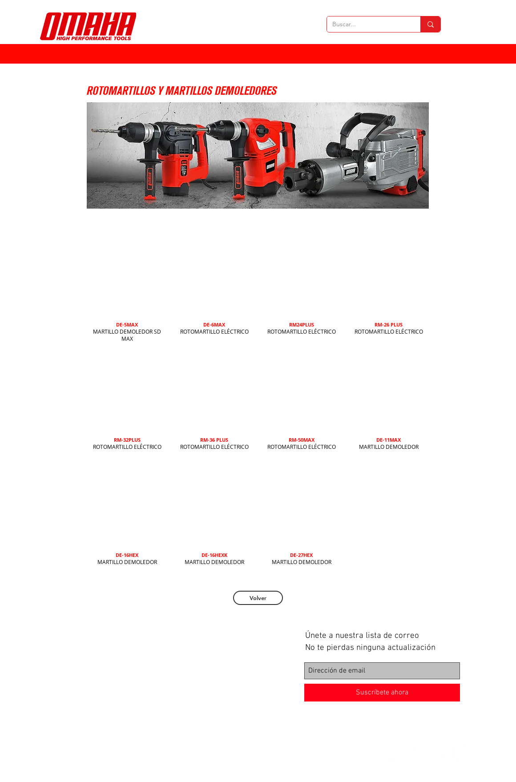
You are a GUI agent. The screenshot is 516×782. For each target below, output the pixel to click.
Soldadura (110, 697)
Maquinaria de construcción (132, 674)
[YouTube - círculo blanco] (461, 752)
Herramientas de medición (131, 667)
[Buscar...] (367, 24)
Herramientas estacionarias (132, 659)
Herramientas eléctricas (128, 637)
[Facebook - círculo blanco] (392, 752)
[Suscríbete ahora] (382, 692)
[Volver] (258, 598)
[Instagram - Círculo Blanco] (415, 752)
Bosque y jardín (117, 689)
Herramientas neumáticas (130, 652)
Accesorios (111, 705)
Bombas (108, 682)
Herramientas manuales (128, 644)
